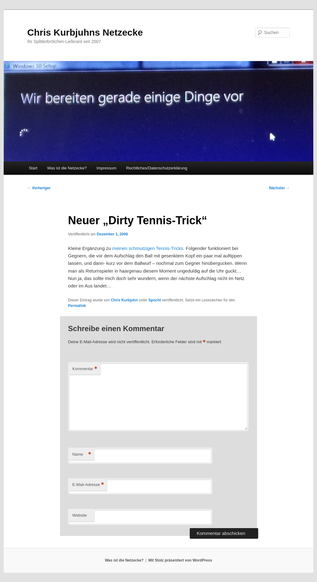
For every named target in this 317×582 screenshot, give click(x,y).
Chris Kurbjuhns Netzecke (85, 32)
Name (81, 454)
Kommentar (84, 369)
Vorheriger (38, 188)
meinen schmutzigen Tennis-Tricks (147, 248)
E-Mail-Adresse (88, 484)
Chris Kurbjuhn (124, 300)
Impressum (106, 168)
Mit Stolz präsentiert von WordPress (180, 560)
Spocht (154, 300)
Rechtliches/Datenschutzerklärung (156, 168)
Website (79, 515)
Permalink (77, 306)
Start (33, 168)
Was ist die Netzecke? (67, 168)
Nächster (279, 188)
